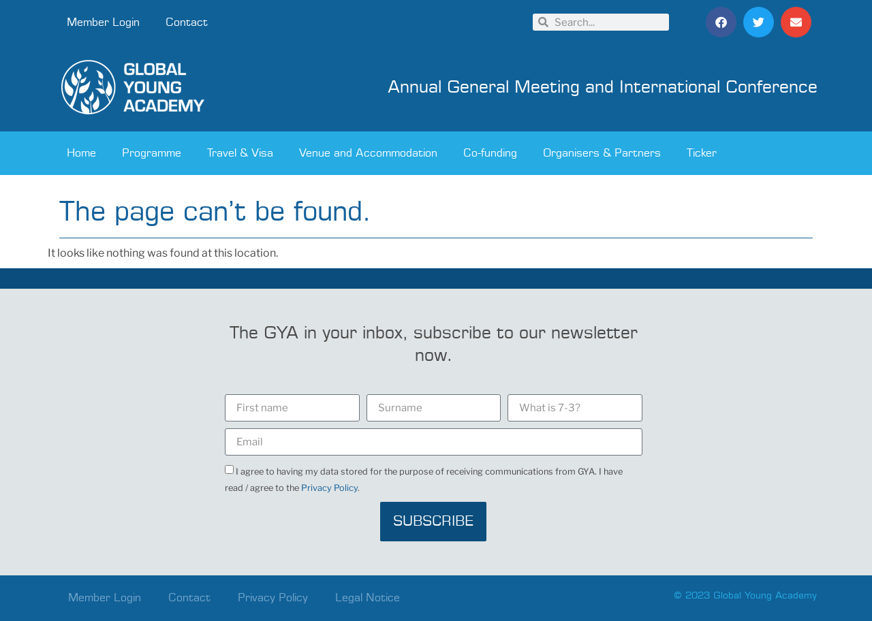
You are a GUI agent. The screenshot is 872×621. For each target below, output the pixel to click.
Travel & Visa (240, 153)
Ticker (702, 153)
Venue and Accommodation (368, 153)
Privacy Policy (329, 488)
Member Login (103, 22)
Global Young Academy (765, 596)
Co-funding (490, 153)
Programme (151, 153)
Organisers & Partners (602, 153)
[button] (721, 22)
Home (81, 153)
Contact (187, 22)
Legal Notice (367, 597)
